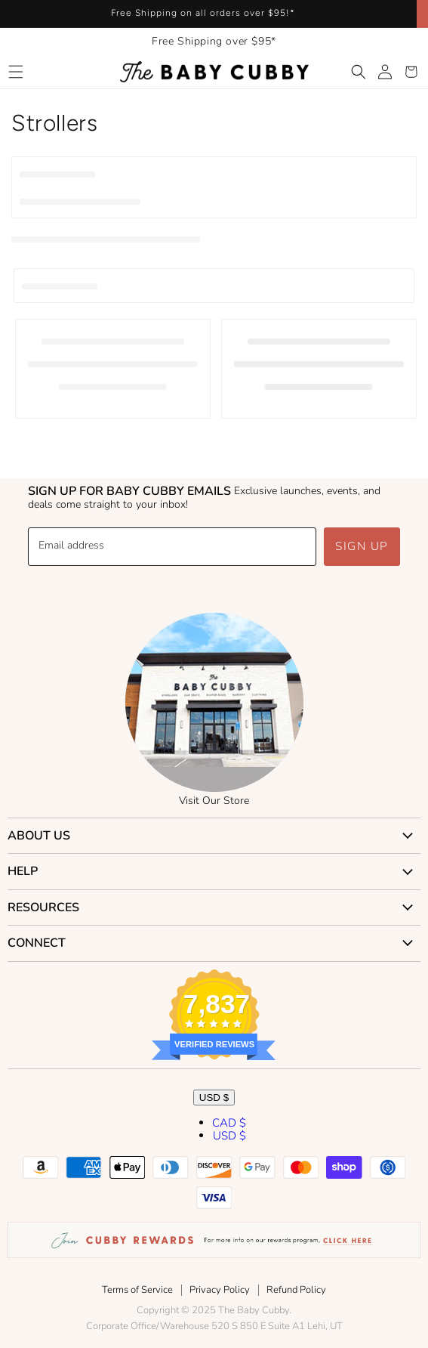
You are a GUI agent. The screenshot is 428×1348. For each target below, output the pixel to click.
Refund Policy (296, 1290)
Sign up (362, 546)
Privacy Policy (219, 1290)
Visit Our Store (214, 800)
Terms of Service (137, 1290)
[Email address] (172, 546)
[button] (15, 71)
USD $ (214, 1097)
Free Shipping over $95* (214, 41)
